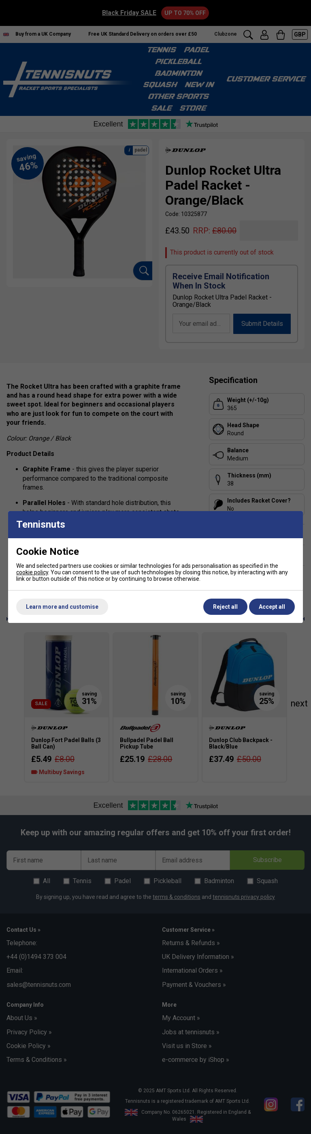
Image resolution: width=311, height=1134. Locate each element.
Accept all (272, 606)
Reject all (225, 606)
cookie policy (32, 572)
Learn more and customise (62, 606)
